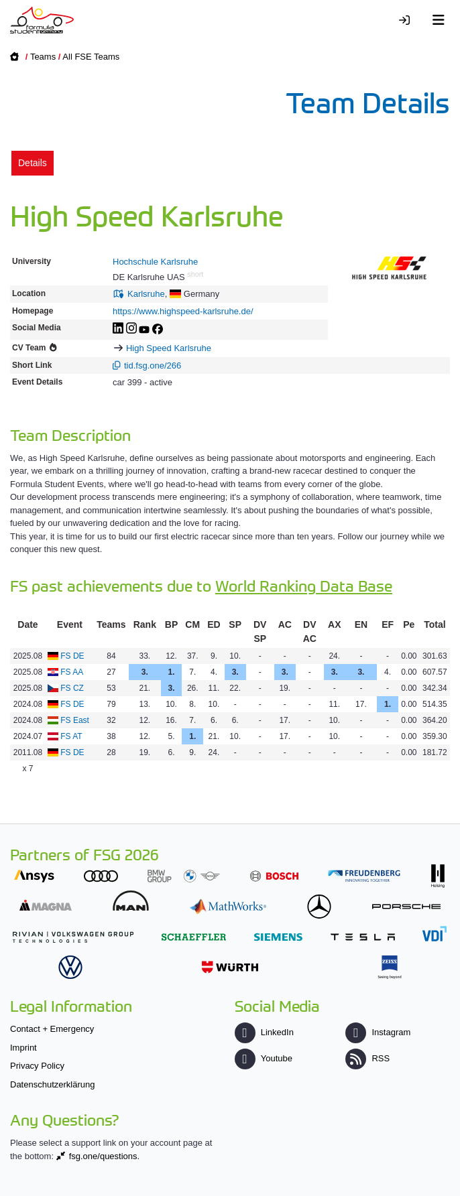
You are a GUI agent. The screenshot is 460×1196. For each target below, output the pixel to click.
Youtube (263, 1058)
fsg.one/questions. (104, 1156)
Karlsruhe (146, 294)
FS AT (71, 736)
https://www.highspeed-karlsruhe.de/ (183, 311)
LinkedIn (264, 1032)
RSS (367, 1058)
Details (32, 162)
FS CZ (72, 688)
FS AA (71, 672)
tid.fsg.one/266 (152, 365)
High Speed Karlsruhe (168, 348)
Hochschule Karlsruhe (155, 262)
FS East (74, 720)
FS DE (72, 656)
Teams (43, 57)
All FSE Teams (90, 57)
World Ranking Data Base (303, 585)
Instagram (377, 1032)
